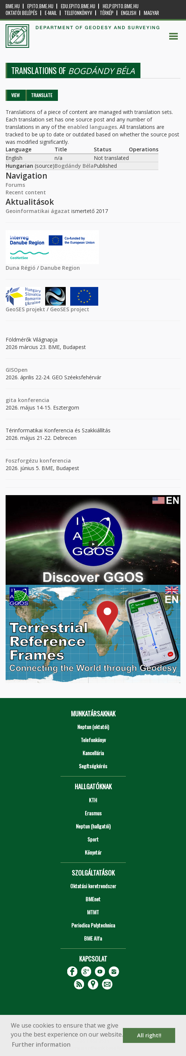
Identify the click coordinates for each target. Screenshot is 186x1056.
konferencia (32, 400)
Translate (41, 95)
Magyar (151, 12)
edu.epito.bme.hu (78, 6)
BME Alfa (93, 938)
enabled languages (92, 126)
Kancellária (93, 753)
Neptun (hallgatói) (93, 826)
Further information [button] (41, 1044)
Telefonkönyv (78, 12)
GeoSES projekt (25, 309)
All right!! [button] (149, 1035)
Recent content (26, 192)
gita (11, 400)
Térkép (107, 12)
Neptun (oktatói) (93, 727)
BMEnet (93, 899)
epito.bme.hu (40, 6)
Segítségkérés (93, 766)
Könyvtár (93, 852)
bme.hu (13, 6)
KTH (93, 800)
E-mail (51, 12)
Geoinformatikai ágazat (38, 210)
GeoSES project (69, 309)
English (128, 12)
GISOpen (17, 369)
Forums (15, 184)
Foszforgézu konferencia (38, 460)
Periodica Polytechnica (93, 925)
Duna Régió (20, 267)
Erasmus (93, 813)
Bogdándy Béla (74, 165)
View (15, 95)
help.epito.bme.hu (121, 6)
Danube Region (60, 267)
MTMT (93, 912)
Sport (93, 839)
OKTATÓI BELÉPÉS (21, 12)
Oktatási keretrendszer (93, 886)
